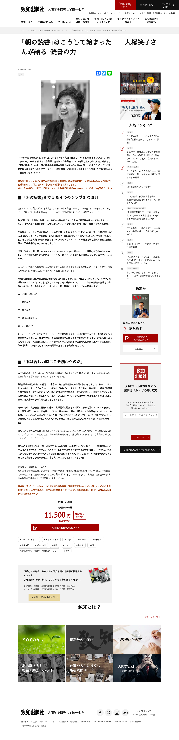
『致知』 (68, 168)
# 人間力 (68, 539)
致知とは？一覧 (151, 617)
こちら (52, 188)
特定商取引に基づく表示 (80, 721)
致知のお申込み (45, 22)
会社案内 (24, 721)
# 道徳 (66, 551)
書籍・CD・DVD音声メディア (103, 20)
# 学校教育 (97, 539)
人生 (21, 74)
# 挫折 (54, 545)
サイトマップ (50, 721)
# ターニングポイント (29, 539)
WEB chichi (64, 22)
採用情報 (63, 722)
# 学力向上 (82, 539)
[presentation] (144, 426)
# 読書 (92, 545)
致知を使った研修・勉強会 (82, 20)
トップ (23, 30)
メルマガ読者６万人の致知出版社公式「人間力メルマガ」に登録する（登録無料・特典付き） (141, 405)
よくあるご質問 (36, 721)
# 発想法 (79, 545)
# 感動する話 (40, 545)
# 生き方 (66, 545)
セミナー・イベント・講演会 (128, 20)
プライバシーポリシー (102, 721)
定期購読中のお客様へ (151, 20)
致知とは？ (26, 22)
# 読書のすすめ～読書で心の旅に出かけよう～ (39, 551)
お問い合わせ (135, 721)
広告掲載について (120, 721)
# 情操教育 (24, 545)
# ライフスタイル (51, 539)
